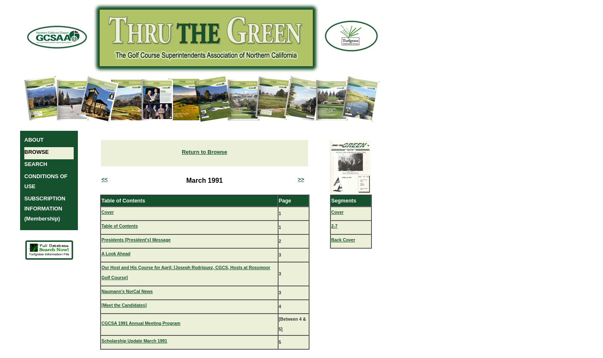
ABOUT (34, 140)
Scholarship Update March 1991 (134, 341)
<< (104, 179)
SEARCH (35, 164)
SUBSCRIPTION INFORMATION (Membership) (44, 208)
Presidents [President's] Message (135, 240)
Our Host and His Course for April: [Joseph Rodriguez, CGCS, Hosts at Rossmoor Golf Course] (185, 272)
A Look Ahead (115, 254)
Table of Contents (119, 226)
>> (301, 179)
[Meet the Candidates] (124, 305)
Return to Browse (204, 152)
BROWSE (36, 152)
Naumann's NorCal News (127, 291)
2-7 (334, 226)
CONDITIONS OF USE (45, 181)
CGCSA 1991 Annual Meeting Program (140, 323)
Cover (107, 212)
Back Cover (343, 240)
